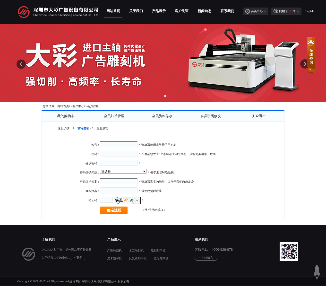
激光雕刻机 (161, 258)
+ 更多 (78, 257)
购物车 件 (284, 11)
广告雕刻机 (114, 250)
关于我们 (136, 11)
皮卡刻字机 (114, 258)
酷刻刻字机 (158, 250)
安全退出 (259, 116)
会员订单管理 (114, 116)
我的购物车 (65, 116)
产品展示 (159, 11)
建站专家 (75, 281)
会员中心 (254, 11)
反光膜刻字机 (137, 258)
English (309, 11)
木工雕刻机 (136, 250)
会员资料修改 (162, 116)
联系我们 (227, 11)
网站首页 (113, 11)
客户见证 (182, 11)
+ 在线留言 (206, 258)
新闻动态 (204, 11)
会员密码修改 (210, 116)
